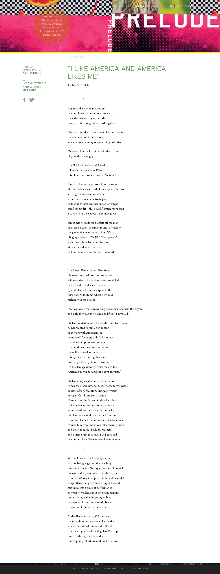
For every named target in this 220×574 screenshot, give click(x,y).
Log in (168, 6)
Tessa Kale (78, 84)
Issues (127, 6)
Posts (138, 6)
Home (71, 57)
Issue (85, 568)
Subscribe (154, 6)
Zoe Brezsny (29, 90)
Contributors (186, 6)
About (116, 6)
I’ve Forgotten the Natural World (34, 85)
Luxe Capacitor (32, 70)
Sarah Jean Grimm (32, 73)
